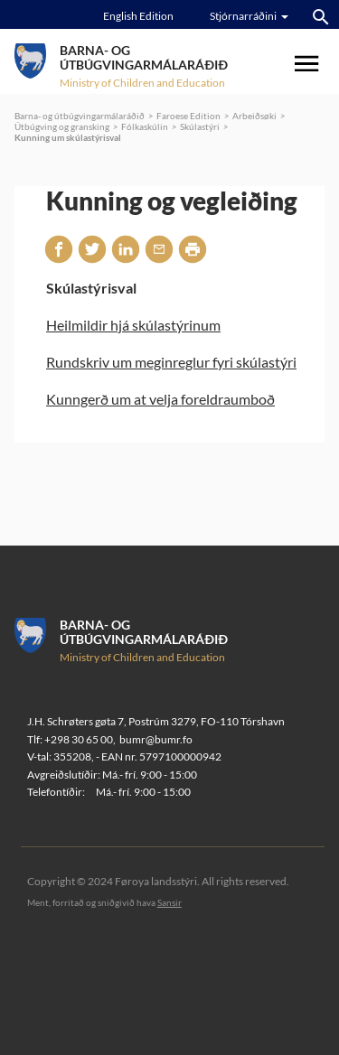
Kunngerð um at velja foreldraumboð (160, 398)
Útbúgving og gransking (61, 126)
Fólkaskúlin (144, 126)
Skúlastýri (200, 126)
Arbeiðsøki (254, 115)
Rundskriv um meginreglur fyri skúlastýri (171, 361)
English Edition (138, 16)
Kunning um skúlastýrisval (67, 137)
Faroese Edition (188, 115)
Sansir (169, 902)
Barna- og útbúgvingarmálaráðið (79, 115)
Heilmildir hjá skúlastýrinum (133, 324)
